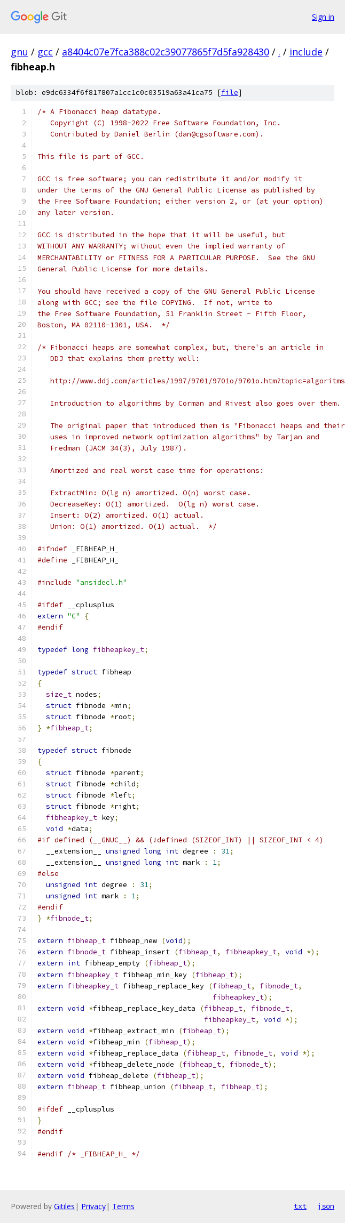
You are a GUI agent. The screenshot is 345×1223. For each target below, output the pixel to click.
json (325, 1206)
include (306, 51)
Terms (123, 1206)
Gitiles (64, 1206)
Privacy (93, 1206)
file (229, 92)
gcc (45, 51)
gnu (19, 51)
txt (300, 1206)
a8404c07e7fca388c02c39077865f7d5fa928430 (165, 51)
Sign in (323, 17)
